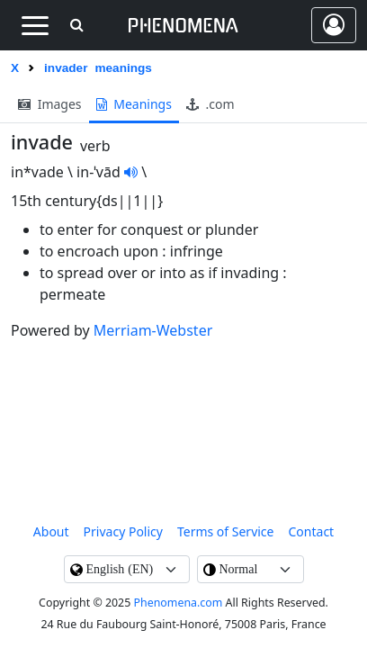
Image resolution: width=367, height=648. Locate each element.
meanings (134, 103)
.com (210, 103)
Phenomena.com (178, 602)
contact (312, 531)
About (51, 531)
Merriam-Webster (153, 330)
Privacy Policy (123, 531)
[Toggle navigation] (34, 25)
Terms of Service (225, 531)
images (50, 103)
